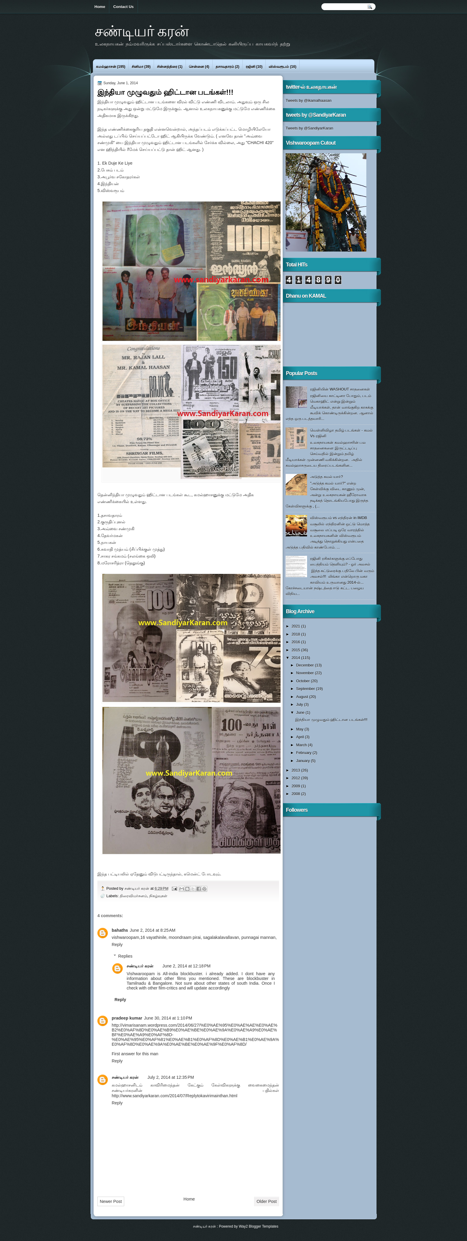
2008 (296, 794)
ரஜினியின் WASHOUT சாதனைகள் (340, 389)
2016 (296, 642)
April (300, 737)
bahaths (120, 930)
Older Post (266, 1201)
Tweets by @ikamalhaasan (308, 100)
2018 (296, 634)
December (305, 665)
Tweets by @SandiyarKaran (309, 128)
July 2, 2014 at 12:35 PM (170, 1077)
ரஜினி (250, 67)
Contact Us (123, 6)
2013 (296, 770)
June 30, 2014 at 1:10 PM (168, 1018)
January (303, 760)
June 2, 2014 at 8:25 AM (152, 930)
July (300, 704)
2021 (296, 626)
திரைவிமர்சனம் (133, 896)
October (303, 681)
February (304, 752)
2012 (296, 778)
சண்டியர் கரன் (142, 30)
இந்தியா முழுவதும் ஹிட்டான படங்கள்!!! (331, 719)
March (302, 745)
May (300, 729)
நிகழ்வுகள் (158, 896)
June (300, 712)
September (306, 688)
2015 (296, 650)
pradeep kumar (127, 1018)
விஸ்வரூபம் (279, 67)
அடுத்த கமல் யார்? (326, 476)
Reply (117, 944)
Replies (125, 956)
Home (99, 6)
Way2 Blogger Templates (258, 1226)
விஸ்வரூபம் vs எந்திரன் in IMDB (338, 518)
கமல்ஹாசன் (106, 67)
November (305, 673)
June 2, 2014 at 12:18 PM (186, 966)
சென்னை (196, 67)
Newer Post (111, 1201)
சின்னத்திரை (167, 67)
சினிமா (137, 67)
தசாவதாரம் (225, 67)
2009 (296, 786)
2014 (296, 657)
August (302, 696)
